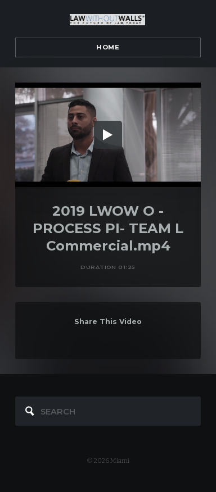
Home (107, 47)
